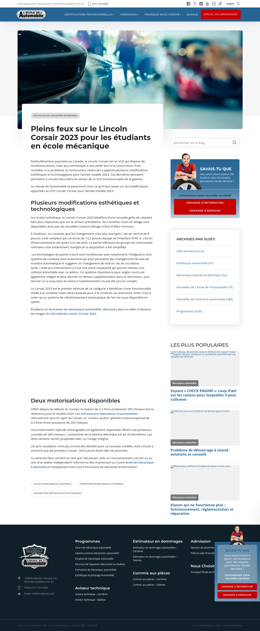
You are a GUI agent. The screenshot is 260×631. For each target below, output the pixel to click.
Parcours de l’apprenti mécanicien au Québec (100, 564)
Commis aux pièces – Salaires (149, 584)
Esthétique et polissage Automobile (94, 575)
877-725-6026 (97, 4)
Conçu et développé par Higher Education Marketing (217, 625)
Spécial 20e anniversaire (221, 14)
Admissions (128, 14)
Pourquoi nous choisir (162, 14)
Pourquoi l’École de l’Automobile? (209, 572)
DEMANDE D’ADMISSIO (205, 210)
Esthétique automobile (192, 263)
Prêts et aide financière (203, 553)
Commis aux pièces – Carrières (150, 579)
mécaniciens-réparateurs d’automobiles (58, 493)
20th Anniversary (188, 251)
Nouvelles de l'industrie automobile (55, 115)
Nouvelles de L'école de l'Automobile (201, 287)
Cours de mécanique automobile (93, 547)
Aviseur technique (92, 588)
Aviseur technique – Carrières (91, 594)
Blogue (192, 14)
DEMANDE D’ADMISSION (237, 595)
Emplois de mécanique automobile (94, 558)
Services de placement (203, 547)
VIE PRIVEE (92, 625)
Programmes (185, 311)
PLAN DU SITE (78, 625)
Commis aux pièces (151, 573)
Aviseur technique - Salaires (90, 599)
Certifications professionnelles (89, 14)
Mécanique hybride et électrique (198, 275)
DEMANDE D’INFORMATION (205, 202)
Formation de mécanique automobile (95, 569)
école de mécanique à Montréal (52, 484)
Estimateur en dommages (158, 541)
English (230, 3)
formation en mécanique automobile (102, 484)
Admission (201, 541)
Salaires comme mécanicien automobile (97, 553)
